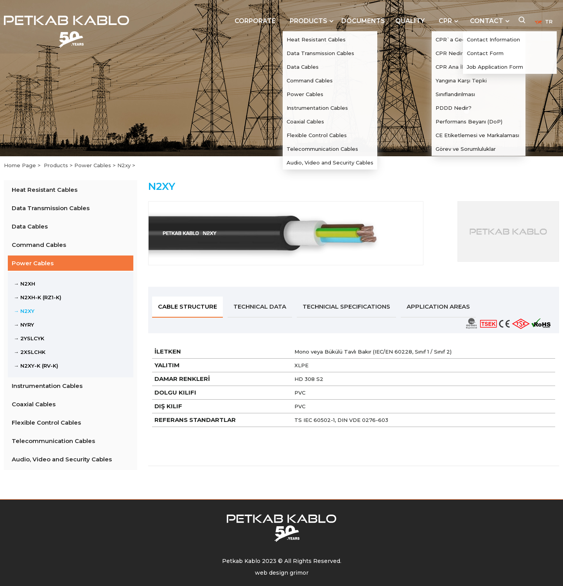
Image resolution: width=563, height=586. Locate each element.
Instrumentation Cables (47, 385)
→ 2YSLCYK (29, 338)
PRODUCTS (308, 21)
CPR (445, 21)
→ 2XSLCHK (29, 352)
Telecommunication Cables (53, 441)
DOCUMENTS (363, 21)
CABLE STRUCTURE (187, 306)
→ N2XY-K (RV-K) (36, 366)
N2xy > (126, 165)
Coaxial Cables (34, 404)
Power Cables (33, 263)
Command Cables (39, 244)
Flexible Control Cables (46, 422)
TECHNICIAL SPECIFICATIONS (346, 306)
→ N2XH (24, 283)
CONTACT (486, 21)
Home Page (21, 165)
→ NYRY (24, 325)
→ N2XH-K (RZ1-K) (37, 297)
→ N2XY (24, 311)
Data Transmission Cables (51, 208)
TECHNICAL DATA (259, 306)
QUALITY (410, 21)
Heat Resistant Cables (44, 189)
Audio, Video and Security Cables (62, 459)
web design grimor (281, 572)
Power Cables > (95, 165)
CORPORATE (255, 21)
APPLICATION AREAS (438, 306)
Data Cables (30, 226)
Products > (59, 165)
